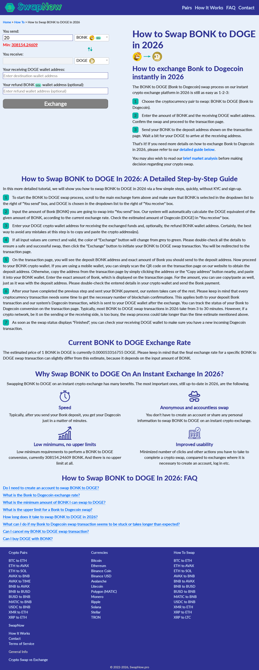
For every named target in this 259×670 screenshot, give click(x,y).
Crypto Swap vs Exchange (28, 660)
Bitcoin (96, 560)
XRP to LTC (182, 617)
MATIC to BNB (20, 602)
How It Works (209, 7)
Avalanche (99, 581)
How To (19, 22)
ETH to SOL (18, 571)
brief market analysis (200, 158)
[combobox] (92, 37)
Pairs (187, 7)
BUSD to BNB (19, 597)
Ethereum (98, 566)
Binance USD (101, 576)
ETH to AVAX (19, 566)
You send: (11, 31)
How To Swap (184, 552)
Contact (246, 7)
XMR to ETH (18, 612)
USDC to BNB (19, 607)
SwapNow (16, 625)
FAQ (230, 7)
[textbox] (92, 38)
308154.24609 (24, 44)
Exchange (55, 103)
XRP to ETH (18, 617)
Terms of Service (21, 644)
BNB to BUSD (19, 591)
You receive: (13, 54)
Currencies (99, 552)
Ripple (95, 602)
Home (7, 22)
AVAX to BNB (19, 576)
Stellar (96, 612)
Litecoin (97, 586)
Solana (96, 607)
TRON (96, 617)
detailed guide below (196, 149)
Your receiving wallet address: (34, 69)
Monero (97, 597)
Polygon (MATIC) (104, 591)
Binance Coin (101, 571)
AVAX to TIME (19, 581)
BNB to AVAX (19, 586)
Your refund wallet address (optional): (43, 84)
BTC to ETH (18, 560)
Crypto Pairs (18, 552)
